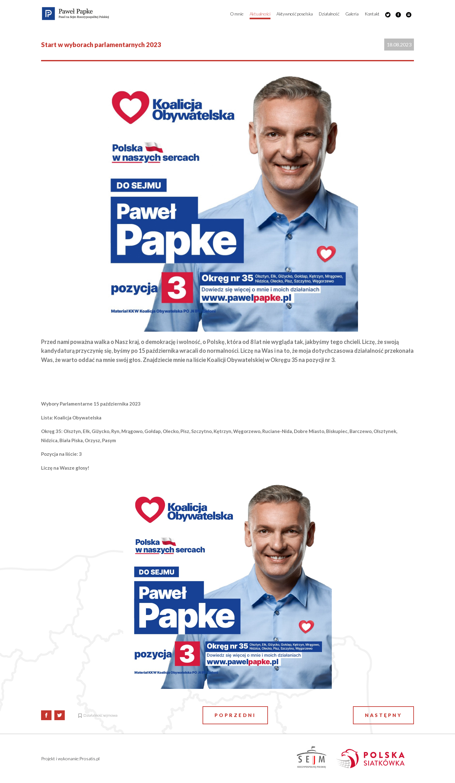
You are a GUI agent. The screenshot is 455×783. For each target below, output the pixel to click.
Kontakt (372, 13)
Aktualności (260, 13)
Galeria (352, 13)
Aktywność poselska (294, 13)
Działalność (329, 13)
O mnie (236, 13)
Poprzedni (235, 715)
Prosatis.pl (89, 758)
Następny (383, 715)
